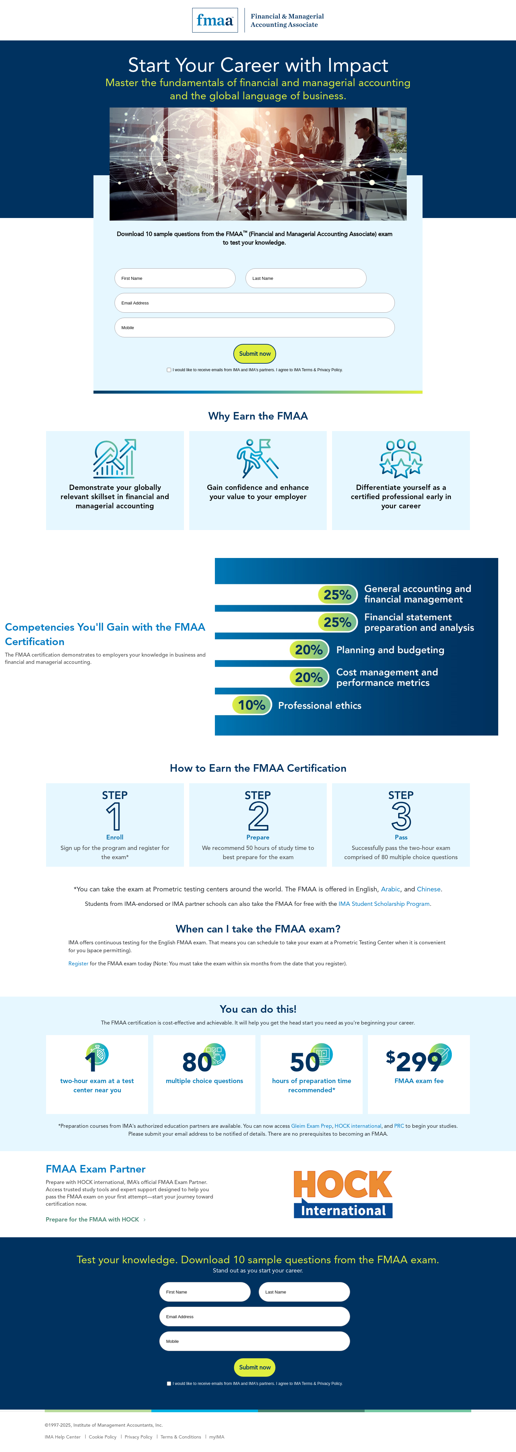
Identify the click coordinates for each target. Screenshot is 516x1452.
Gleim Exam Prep (311, 1126)
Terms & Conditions (181, 1437)
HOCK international (358, 1126)
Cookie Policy (102, 1437)
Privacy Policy (138, 1437)
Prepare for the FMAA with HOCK (92, 1219)
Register (78, 963)
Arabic (390, 889)
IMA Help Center (63, 1437)
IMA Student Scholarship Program (384, 904)
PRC (399, 1126)
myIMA (216, 1437)
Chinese (429, 889)
